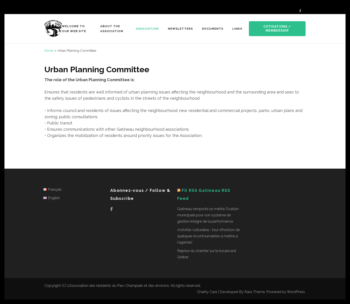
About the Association (111, 29)
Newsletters (180, 28)
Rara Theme (254, 292)
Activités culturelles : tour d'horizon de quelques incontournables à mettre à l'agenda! (208, 236)
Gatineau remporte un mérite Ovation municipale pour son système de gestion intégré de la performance (208, 215)
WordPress (296, 292)
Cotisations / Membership (277, 28)
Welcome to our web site (74, 29)
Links (237, 28)
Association (147, 28)
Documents (212, 28)
